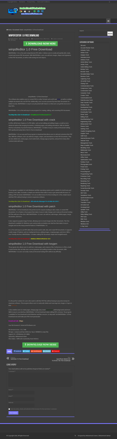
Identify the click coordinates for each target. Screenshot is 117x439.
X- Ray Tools (84, 226)
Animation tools (85, 57)
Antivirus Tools (85, 59)
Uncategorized (85, 207)
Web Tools (84, 219)
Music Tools (84, 152)
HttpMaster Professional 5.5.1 (41, 115)
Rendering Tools (85, 183)
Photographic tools (86, 164)
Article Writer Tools (86, 62)
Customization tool (86, 98)
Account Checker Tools (87, 48)
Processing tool (85, 171)
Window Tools (85, 221)
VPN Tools (84, 216)
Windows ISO (85, 224)
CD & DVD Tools (85, 81)
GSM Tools (84, 136)
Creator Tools (85, 95)
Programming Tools (86, 174)
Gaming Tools (85, 128)
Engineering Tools (86, 121)
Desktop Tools (85, 105)
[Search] (110, 34)
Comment (12, 371)
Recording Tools (85, 178)
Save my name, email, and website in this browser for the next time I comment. (34, 409)
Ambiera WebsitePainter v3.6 (40, 239)
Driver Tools (84, 114)
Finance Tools (85, 126)
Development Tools (86, 107)
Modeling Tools (85, 148)
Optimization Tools (86, 159)
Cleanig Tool (84, 83)
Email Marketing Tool (87, 119)
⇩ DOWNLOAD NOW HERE (40, 43)
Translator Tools (85, 202)
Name (11, 389)
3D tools (83, 45)
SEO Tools (84, 193)
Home (9, 30)
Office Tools (46, 39)
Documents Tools (18, 30)
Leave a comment (58, 39)
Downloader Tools (86, 112)
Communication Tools (87, 86)
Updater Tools (85, 209)
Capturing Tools (85, 79)
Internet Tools (85, 140)
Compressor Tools (86, 88)
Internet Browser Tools (87, 138)
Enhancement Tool (86, 124)
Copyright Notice (12, 2)
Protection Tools (85, 176)
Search (82, 31)
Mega (21, 321)
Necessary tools (85, 155)
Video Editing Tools (86, 214)
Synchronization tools (87, 197)
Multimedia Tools (86, 150)
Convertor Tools (85, 93)
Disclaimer (22, 2)
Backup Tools (85, 69)
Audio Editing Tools (86, 67)
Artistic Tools (84, 64)
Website (11, 402)
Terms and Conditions (43, 2)
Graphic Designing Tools (88, 131)
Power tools (84, 167)
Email (11, 396)
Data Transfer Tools (86, 102)
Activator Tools (85, 50)
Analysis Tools (85, 55)
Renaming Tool (85, 181)
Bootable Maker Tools (87, 74)
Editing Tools (84, 117)
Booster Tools (85, 71)
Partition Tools (85, 162)
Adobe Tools (84, 52)
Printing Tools (85, 169)
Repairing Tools (85, 186)
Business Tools (85, 76)
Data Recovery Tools (87, 100)
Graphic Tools (85, 133)
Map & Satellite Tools (87, 145)
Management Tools (86, 143)
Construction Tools (86, 90)
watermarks (49, 310)
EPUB (58, 99)
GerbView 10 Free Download (21, 358)
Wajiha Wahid (14, 39)
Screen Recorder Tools (87, 188)
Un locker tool (85, 205)
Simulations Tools (86, 195)
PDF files (14, 305)
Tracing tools (84, 200)
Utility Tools (84, 212)
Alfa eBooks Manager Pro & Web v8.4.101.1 (45, 201)
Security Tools (85, 190)
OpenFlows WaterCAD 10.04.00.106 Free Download (59, 359)
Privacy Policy (31, 2)
